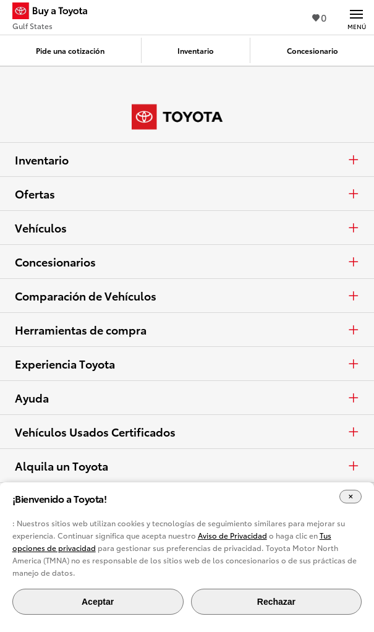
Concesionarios (187, 262)
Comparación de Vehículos (187, 296)
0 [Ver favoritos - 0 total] (319, 17)
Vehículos (187, 228)
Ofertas (187, 194)
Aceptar (98, 602)
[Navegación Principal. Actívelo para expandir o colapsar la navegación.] (356, 17)
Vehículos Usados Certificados (187, 432)
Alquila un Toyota (187, 466)
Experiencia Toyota (187, 364)
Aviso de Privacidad (232, 535)
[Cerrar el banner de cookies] (350, 497)
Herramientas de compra (187, 330)
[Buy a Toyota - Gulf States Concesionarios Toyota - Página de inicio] (55, 12)
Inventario (187, 160)
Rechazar (276, 602)
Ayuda (187, 398)
